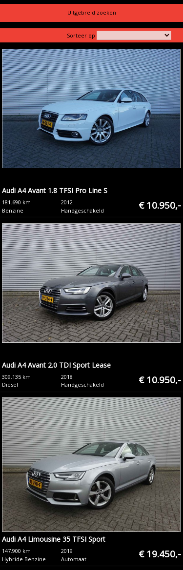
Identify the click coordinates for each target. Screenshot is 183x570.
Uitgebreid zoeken (91, 12)
